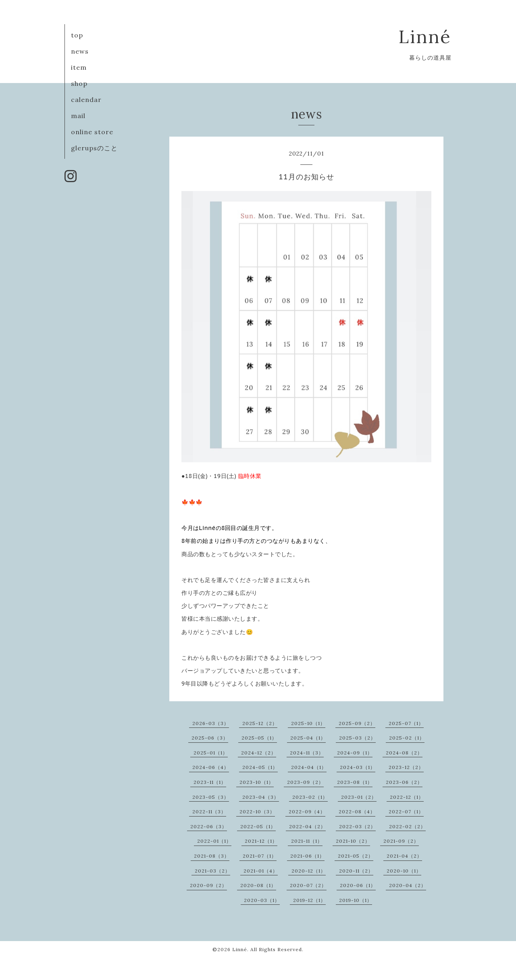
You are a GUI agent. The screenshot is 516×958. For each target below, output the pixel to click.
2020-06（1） (358, 885)
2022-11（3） (209, 811)
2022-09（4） (307, 811)
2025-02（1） (406, 738)
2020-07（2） (308, 885)
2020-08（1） (258, 885)
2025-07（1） (406, 723)
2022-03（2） (357, 826)
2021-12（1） (261, 841)
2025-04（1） (308, 738)
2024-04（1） (309, 767)
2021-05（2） (355, 856)
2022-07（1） (406, 811)
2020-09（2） (208, 885)
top (77, 35)
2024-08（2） (404, 753)
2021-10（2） (353, 841)
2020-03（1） (262, 900)
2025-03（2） (357, 738)
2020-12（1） (308, 871)
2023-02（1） (310, 797)
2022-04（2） (307, 826)
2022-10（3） (257, 811)
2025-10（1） (308, 723)
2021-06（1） (307, 856)
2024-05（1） (260, 767)
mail (78, 116)
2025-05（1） (259, 738)
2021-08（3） (211, 856)
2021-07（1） (260, 856)
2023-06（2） (404, 782)
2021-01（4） (260, 871)
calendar (86, 100)
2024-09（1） (354, 753)
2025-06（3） (209, 738)
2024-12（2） (258, 753)
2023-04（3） (260, 797)
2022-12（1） (407, 797)
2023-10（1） (256, 782)
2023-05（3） (210, 797)
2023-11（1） (210, 782)
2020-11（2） (356, 871)
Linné (425, 36)
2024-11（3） (307, 753)
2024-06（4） (210, 767)
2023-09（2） (305, 782)
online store (92, 132)
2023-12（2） (406, 767)
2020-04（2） (407, 885)
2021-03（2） (212, 871)
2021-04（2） (404, 856)
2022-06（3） (208, 826)
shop (79, 83)
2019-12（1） (309, 900)
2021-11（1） (306, 841)
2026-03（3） (210, 723)
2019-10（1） (355, 900)
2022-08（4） (357, 811)
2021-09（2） (401, 841)
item (79, 67)
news (80, 51)
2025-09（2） (357, 723)
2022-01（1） (214, 841)
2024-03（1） (357, 767)
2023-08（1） (354, 782)
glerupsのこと (94, 148)
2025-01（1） (211, 753)
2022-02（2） (407, 826)
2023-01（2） (359, 797)
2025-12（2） (259, 723)
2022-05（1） (258, 826)
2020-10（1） (404, 871)
